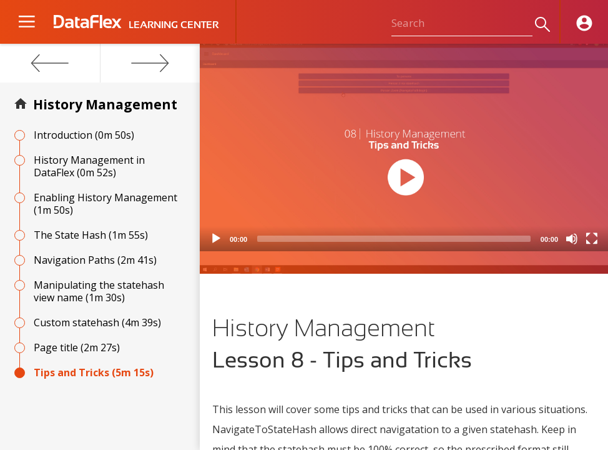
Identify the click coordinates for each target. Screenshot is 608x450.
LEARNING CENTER (173, 25)
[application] (404, 147)
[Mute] (572, 238)
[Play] (216, 238)
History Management (105, 104)
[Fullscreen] (592, 238)
